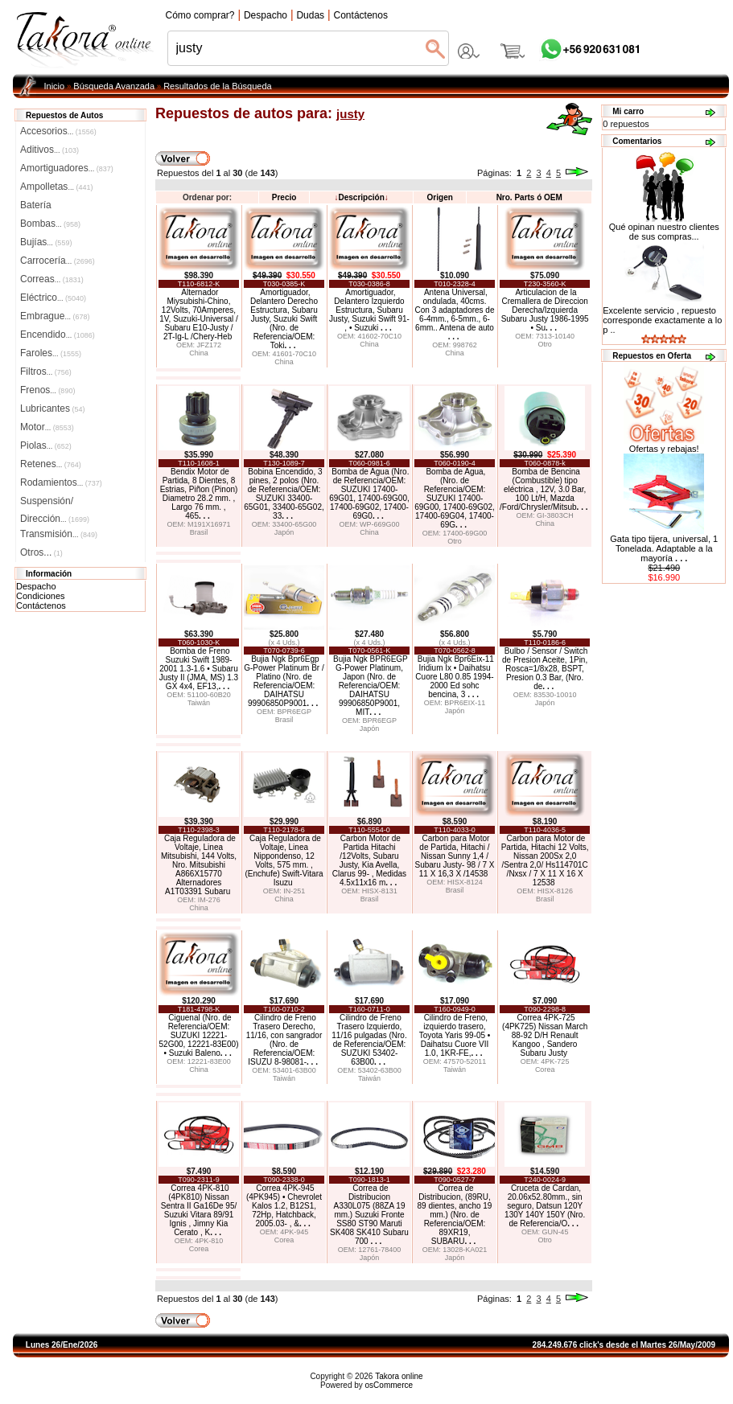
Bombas (50, 223)
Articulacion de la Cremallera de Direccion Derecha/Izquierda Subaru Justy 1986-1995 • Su (545, 310)
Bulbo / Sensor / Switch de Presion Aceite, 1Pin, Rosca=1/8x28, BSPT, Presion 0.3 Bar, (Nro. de (544, 669)
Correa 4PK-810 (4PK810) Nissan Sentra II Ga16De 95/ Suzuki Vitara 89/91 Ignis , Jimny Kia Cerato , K (199, 1210)
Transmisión (58, 534)
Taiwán (198, 703)
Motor (47, 427)
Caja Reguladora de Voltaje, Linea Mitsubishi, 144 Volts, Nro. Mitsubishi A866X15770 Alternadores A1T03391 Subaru (199, 865)
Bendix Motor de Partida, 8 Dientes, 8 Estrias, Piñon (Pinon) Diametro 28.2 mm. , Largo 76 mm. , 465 (199, 493)
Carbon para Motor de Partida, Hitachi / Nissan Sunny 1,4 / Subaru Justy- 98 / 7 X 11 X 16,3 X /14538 (455, 856)
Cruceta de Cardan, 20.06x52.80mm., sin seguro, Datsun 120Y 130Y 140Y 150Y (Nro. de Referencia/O (544, 1206)
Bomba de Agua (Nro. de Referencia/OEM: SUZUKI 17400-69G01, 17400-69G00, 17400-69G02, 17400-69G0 (369, 493)
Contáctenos (41, 605)
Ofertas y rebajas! (664, 449)
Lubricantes (52, 408)
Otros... (41, 552)
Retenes (50, 464)
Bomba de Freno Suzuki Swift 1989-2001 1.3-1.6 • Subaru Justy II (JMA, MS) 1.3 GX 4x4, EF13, (198, 669)
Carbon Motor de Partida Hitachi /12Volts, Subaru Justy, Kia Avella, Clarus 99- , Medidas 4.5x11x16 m (369, 860)
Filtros (46, 371)
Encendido (57, 334)
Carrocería (57, 260)
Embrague (54, 316)
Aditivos (49, 149)
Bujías (46, 242)
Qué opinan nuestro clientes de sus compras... (664, 227)
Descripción (362, 197)
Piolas (46, 445)
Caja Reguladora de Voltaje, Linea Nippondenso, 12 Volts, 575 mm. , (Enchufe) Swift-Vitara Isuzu (284, 860)
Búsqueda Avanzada (113, 86)
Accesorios (58, 131)
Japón (284, 532)
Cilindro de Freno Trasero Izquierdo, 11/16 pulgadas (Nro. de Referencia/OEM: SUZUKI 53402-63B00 (368, 1039)
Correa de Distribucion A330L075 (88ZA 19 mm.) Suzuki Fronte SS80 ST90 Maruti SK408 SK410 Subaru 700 (369, 1215)
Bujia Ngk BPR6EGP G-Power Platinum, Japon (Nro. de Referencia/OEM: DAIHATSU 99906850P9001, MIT (370, 685)
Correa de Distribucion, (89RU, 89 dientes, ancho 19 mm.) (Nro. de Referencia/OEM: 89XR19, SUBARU (455, 1215)
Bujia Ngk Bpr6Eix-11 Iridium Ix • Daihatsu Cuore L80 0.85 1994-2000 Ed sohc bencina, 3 (454, 677)
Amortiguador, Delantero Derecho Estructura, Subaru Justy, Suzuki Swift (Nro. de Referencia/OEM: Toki (284, 319)
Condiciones (40, 596)
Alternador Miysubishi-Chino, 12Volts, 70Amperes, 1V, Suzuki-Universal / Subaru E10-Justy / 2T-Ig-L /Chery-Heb (198, 314)
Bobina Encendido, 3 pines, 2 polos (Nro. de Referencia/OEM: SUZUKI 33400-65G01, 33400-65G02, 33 (284, 493)
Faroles (50, 353)
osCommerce (389, 1385)
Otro (544, 344)
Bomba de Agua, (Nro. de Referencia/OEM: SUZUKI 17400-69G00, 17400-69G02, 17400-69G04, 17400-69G (454, 498)
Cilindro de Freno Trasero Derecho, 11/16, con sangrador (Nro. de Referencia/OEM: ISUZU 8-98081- (284, 1039)
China (198, 353)
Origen (440, 197)
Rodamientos (61, 482)
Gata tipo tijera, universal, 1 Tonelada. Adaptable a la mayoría (664, 548)
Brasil (199, 532)
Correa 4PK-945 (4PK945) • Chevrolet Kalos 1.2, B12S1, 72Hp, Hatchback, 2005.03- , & (284, 1206)
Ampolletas (56, 186)
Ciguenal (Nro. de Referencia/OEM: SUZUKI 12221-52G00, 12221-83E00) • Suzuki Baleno (199, 1035)
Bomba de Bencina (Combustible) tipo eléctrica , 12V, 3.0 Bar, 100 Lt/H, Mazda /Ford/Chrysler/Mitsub (543, 489)
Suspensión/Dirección (54, 502)
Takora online (398, 1376)
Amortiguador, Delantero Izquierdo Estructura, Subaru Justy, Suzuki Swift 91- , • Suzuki (369, 310)
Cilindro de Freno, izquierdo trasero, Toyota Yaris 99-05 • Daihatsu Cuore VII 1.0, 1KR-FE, (455, 1035)
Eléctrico (53, 297)
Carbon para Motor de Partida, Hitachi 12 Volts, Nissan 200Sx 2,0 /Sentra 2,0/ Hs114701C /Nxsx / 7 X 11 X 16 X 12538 (545, 860)
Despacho (36, 586)
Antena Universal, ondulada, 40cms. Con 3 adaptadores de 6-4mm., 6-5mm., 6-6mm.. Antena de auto (455, 314)
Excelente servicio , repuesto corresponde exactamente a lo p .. (662, 320)
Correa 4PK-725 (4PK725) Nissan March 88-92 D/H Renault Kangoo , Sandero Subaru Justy (544, 1035)
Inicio (54, 86)
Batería (35, 205)
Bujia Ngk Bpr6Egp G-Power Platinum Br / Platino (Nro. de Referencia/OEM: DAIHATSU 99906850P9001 (283, 681)
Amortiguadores (66, 168)
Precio (284, 197)
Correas (52, 279)
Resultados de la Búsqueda (217, 86)
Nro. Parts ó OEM (529, 197)
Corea (545, 1069)
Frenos (47, 390)
